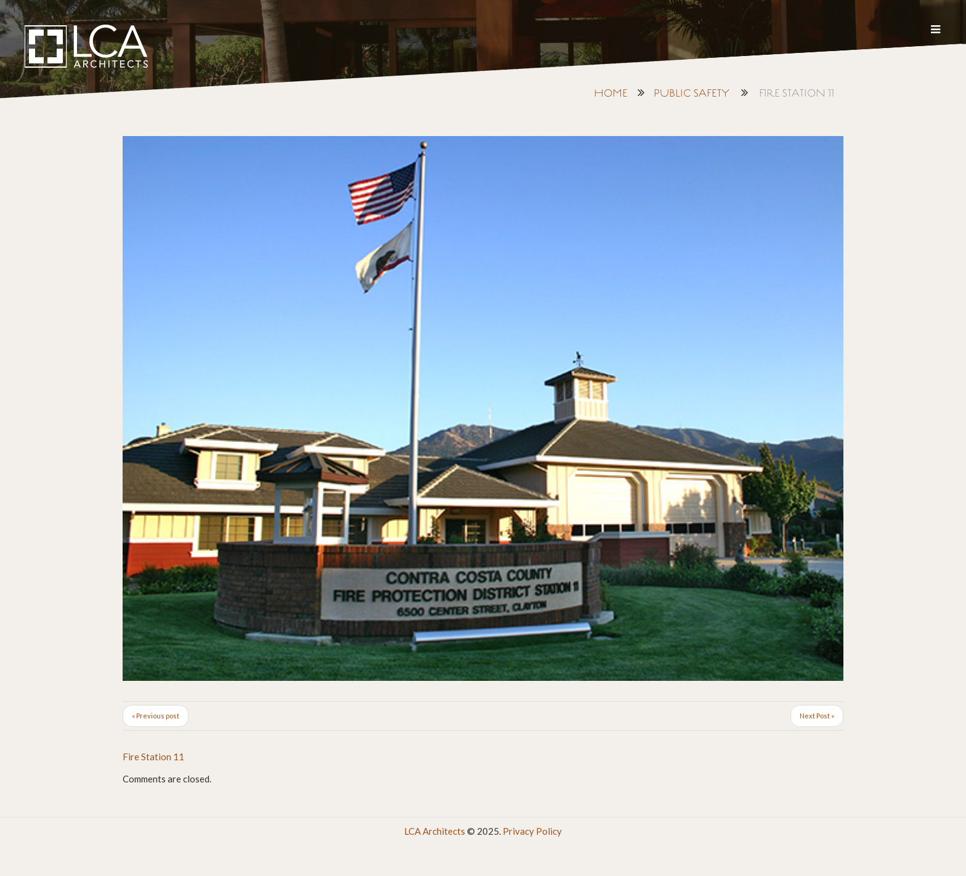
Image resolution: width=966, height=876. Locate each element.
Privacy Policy (532, 831)
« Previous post (155, 716)
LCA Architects (434, 831)
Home (611, 94)
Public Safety (691, 94)
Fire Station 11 (153, 756)
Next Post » (817, 716)
